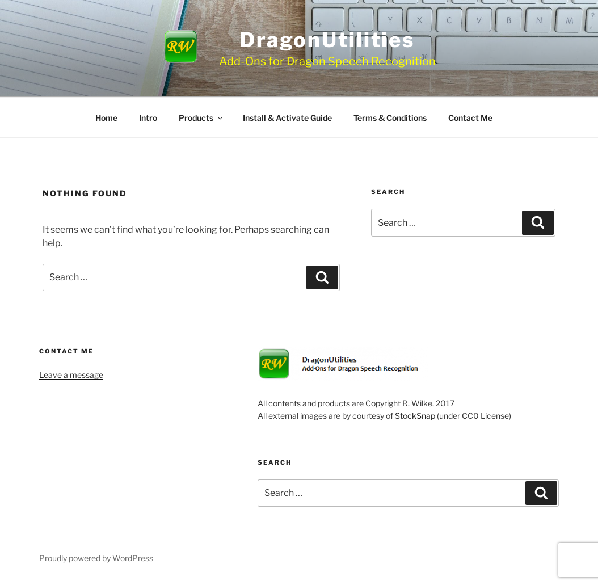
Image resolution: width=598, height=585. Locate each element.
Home (106, 118)
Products (201, 118)
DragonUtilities (327, 39)
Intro (148, 118)
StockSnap (415, 415)
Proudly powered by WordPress (96, 558)
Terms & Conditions (390, 118)
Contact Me (470, 118)
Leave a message (71, 375)
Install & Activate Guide (287, 118)
